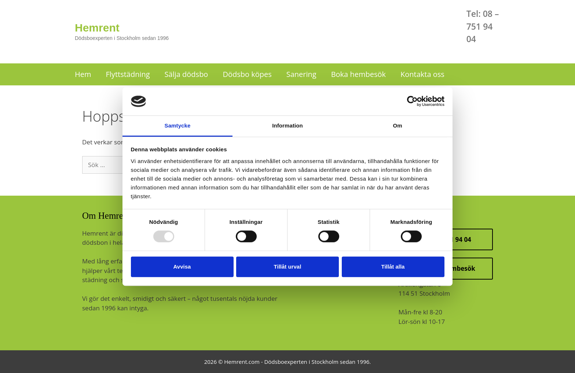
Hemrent (97, 28)
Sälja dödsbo (186, 74)
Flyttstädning (128, 74)
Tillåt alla (393, 266)
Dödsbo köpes (247, 74)
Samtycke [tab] (178, 125)
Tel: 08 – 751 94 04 (482, 26)
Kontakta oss (422, 74)
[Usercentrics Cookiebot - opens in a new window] (412, 101)
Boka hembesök (358, 74)
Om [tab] (397, 125)
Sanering (301, 74)
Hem (83, 74)
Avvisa (182, 266)
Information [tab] (287, 125)
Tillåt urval (287, 266)
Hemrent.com (242, 361)
